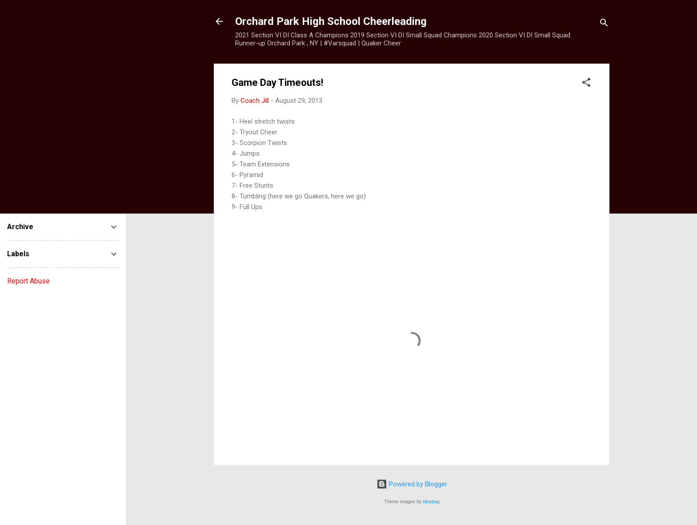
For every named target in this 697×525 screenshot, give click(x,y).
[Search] (604, 24)
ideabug (431, 502)
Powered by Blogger (412, 484)
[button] (586, 84)
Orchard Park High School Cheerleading (331, 21)
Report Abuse (28, 281)
